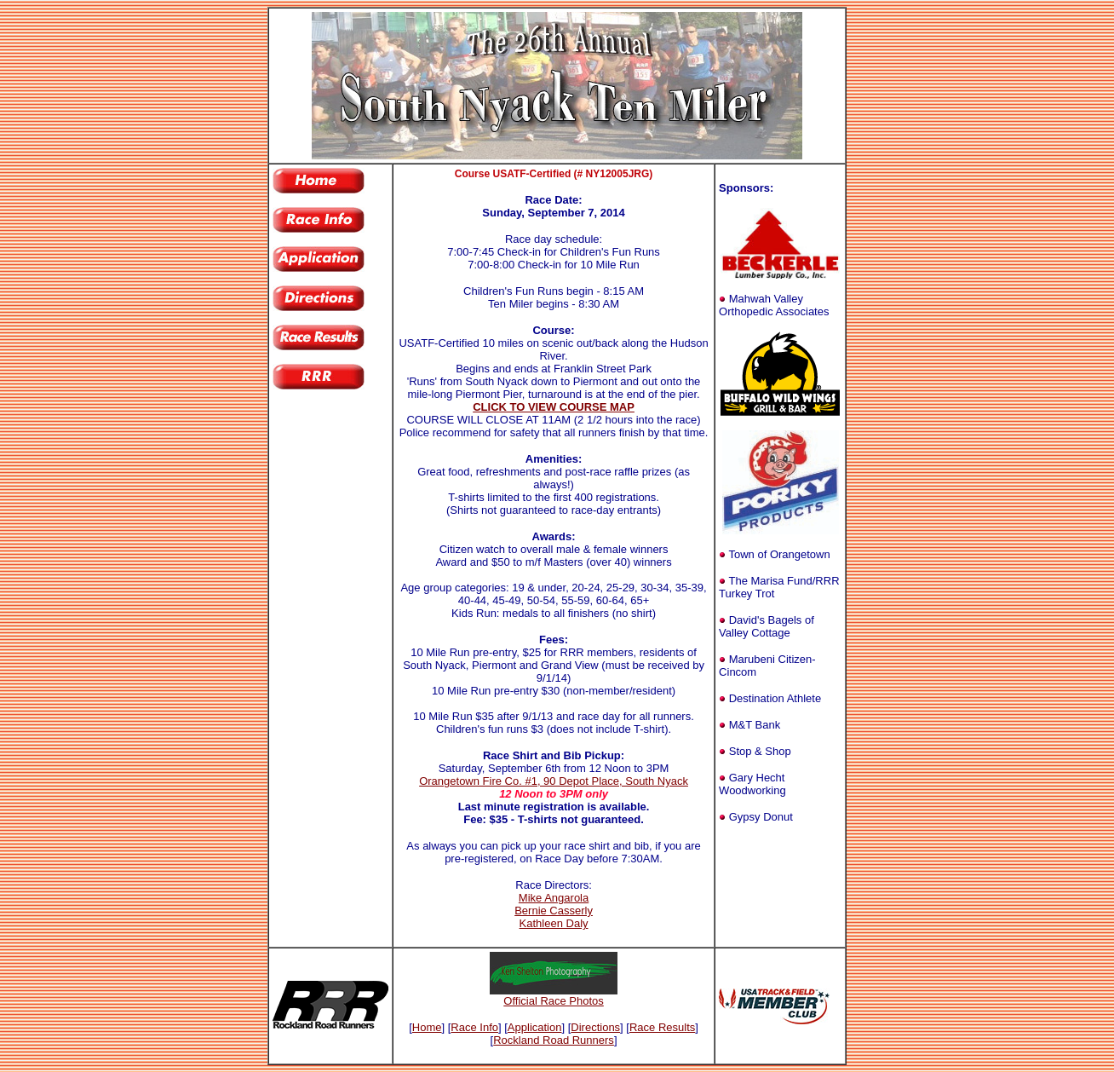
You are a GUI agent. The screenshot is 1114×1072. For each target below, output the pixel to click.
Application (535, 1027)
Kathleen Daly (554, 923)
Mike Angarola (554, 897)
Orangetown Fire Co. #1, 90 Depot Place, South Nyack (553, 781)
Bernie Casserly (553, 910)
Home (427, 1027)
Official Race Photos (553, 1000)
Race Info (474, 1027)
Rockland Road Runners (553, 1040)
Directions (595, 1027)
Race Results (662, 1027)
